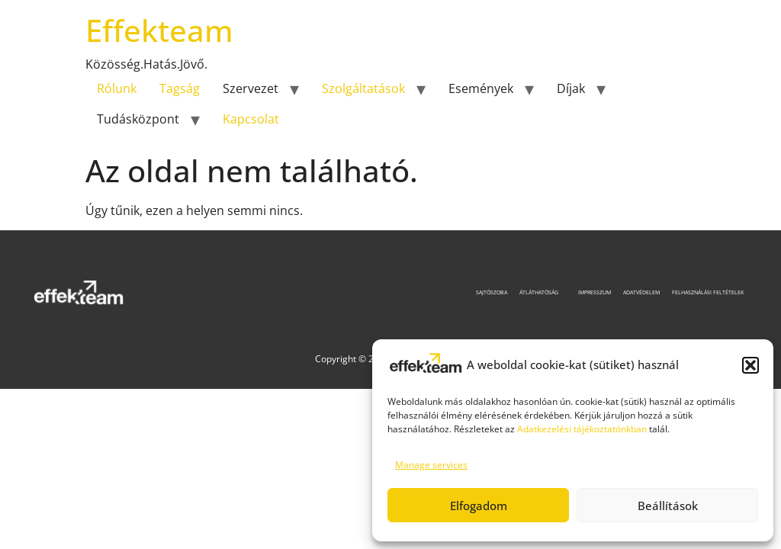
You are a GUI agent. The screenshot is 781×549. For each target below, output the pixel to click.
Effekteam (159, 30)
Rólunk (117, 88)
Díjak (571, 88)
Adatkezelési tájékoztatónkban (582, 428)
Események (480, 88)
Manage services (431, 464)
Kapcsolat (251, 119)
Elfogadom (478, 505)
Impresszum (594, 292)
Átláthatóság (542, 292)
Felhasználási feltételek (708, 292)
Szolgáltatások (363, 88)
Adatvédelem (641, 292)
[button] (750, 365)
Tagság (179, 88)
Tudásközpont (138, 119)
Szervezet (250, 88)
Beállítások (668, 505)
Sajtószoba (491, 292)
